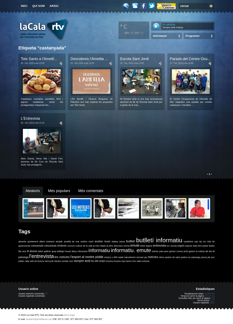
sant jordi (49, 261)
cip (200, 241)
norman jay (141, 257)
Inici (24, 6)
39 (46, 294)
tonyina (109, 261)
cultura (79, 246)
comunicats (37, 245)
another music (103, 241)
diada (102, 246)
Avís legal (70, 315)
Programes (192, 35)
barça (122, 241)
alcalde (59, 241)
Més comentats (90, 191)
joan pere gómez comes (171, 251)
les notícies (62, 257)
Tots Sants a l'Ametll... (39, 59)
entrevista (159, 245)
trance (129, 261)
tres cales (137, 261)
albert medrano (47, 241)
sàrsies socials (61, 261)
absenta (22, 241)
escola (173, 246)
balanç (115, 241)
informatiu (99, 250)
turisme (145, 261)
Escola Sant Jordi (134, 59)
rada (27, 261)
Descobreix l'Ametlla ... (89, 59)
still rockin (99, 261)
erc (168, 246)
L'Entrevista (30, 118)
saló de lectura (37, 261)
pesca (204, 257)
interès (155, 251)
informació (83, 251)
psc (213, 257)
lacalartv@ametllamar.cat (38, 319)
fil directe (32, 251)
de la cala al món (91, 246)
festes (212, 246)
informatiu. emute (131, 250)
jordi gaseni (189, 251)
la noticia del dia (204, 251)
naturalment (130, 257)
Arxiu (54, 6)
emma (127, 246)
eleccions (118, 246)
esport (180, 245)
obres (161, 257)
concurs (71, 246)
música (107, 257)
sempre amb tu (84, 261)
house (68, 251)
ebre (111, 246)
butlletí (130, 241)
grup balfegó (58, 251)
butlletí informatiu (159, 240)
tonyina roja (119, 261)
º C (123, 26)
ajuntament (32, 241)
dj (107, 246)
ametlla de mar (71, 241)
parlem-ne (186, 257)
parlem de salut (172, 257)
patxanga (195, 257)
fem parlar (203, 246)
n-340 (114, 257)
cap (196, 241)
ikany (74, 251)
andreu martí (87, 241)
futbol (40, 251)
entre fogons (146, 246)
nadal (120, 257)
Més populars (59, 191)
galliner (47, 251)
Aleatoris (33, 191)
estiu (195, 246)
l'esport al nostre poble (86, 257)
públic (21, 261)
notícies (153, 257)
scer (71, 261)
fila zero (22, 251)
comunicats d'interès (55, 245)
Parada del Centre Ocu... (190, 59)
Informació (160, 35)
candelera (188, 241)
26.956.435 (209, 294)
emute (134, 245)
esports (188, 246)
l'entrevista (41, 256)
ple (209, 257)
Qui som (38, 6)
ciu (204, 241)
